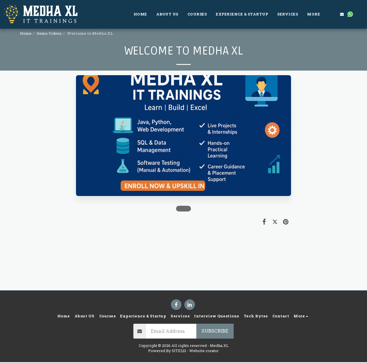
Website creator (204, 350)
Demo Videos (49, 33)
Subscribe (215, 331)
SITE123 (179, 350)
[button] (333, 14)
